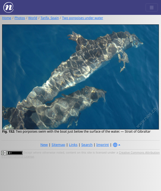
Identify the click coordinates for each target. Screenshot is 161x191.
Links (73, 144)
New (44, 144)
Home (6, 18)
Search (86, 144)
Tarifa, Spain (49, 18)
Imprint (102, 144)
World (32, 18)
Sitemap (58, 144)
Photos (20, 18)
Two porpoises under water (82, 18)
